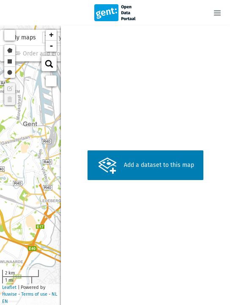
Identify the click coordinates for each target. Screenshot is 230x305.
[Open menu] (217, 12)
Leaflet (9, 287)
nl (54, 294)
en (5, 301)
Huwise (9, 294)
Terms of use (34, 294)
